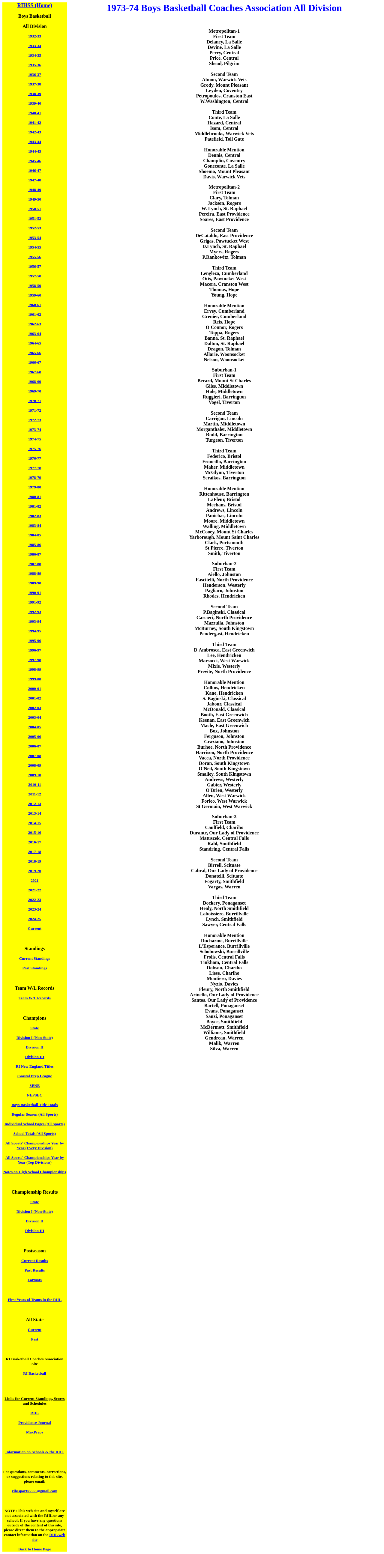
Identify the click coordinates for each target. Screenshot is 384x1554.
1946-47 (34, 170)
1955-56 (34, 257)
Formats (35, 1280)
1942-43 (34, 132)
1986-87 (34, 554)
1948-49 (34, 189)
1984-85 (34, 535)
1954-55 (34, 247)
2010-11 (34, 784)
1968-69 (34, 381)
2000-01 (34, 688)
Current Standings (34, 958)
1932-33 (34, 36)
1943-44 (34, 141)
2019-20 (34, 871)
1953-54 (34, 237)
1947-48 (34, 180)
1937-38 (34, 84)
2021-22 (34, 890)
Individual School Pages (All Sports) (34, 1124)
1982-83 (34, 516)
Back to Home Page (34, 1549)
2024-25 (34, 919)
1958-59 (34, 285)
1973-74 (34, 429)
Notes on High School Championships (34, 1172)
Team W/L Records (35, 998)
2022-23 (34, 899)
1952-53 (34, 228)
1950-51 (34, 209)
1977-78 (34, 468)
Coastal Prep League (34, 1076)
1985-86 (34, 544)
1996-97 (34, 650)
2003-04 (34, 717)
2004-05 (34, 727)
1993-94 (34, 621)
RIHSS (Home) (34, 5)
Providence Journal (34, 1422)
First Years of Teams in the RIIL (35, 1299)
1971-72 (34, 410)
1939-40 (34, 103)
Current (34, 928)
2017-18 (34, 851)
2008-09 (34, 765)
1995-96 (34, 640)
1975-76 (34, 448)
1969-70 (34, 391)
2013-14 (34, 813)
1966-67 (34, 362)
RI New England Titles (34, 1066)
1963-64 (34, 333)
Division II (35, 1047)
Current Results (34, 1260)
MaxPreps (34, 1432)
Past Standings (34, 968)
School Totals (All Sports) (35, 1133)
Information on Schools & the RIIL (34, 1452)
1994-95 (34, 631)
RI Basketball (34, 1373)
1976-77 (34, 458)
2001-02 (34, 698)
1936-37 (34, 74)
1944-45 (34, 151)
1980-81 (34, 496)
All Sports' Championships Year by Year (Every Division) (34, 1145)
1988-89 (34, 573)
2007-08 (34, 755)
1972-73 (34, 420)
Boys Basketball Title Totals (35, 1104)
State (34, 1028)
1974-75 (34, 439)
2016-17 (34, 842)
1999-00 (34, 679)
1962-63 (34, 324)
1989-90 (34, 583)
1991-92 (34, 602)
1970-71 (34, 400)
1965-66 (34, 352)
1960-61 (34, 305)
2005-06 (34, 736)
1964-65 (34, 343)
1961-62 (34, 314)
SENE (34, 1085)
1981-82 (34, 506)
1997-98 (34, 660)
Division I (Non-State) (34, 1037)
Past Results (35, 1270)
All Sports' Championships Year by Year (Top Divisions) (34, 1160)
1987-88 (34, 564)
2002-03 (34, 707)
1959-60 (34, 295)
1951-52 (34, 218)
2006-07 (34, 746)
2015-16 (34, 832)
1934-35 (34, 55)
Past (34, 1339)
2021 (34, 880)
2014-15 (34, 823)
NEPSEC (34, 1095)
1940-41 (34, 113)
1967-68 (34, 372)
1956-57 (34, 266)
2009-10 (34, 775)
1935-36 (34, 65)
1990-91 (34, 592)
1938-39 (34, 93)
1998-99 (34, 669)
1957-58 (34, 276)
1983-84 (34, 525)
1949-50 (34, 199)
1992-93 (34, 612)
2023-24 (34, 909)
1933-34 (34, 45)
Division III (34, 1056)
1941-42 (34, 122)
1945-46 (34, 161)
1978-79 (34, 477)
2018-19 (34, 861)
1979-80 (34, 487)
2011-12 (34, 794)
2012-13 (34, 803)
